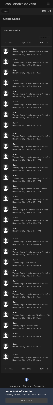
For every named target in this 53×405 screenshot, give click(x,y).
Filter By (44, 37)
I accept (26, 400)
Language (14, 386)
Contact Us (39, 386)
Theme (27, 386)
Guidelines (41, 394)
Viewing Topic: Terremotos (24, 262)
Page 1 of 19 (26, 43)
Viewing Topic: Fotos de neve (25, 326)
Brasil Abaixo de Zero (19, 4)
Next (42, 43)
